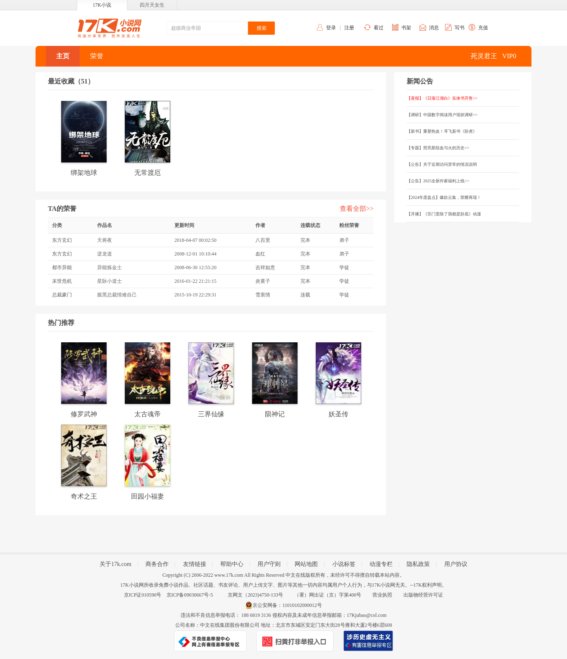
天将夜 (104, 240)
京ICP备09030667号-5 (190, 595)
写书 (460, 28)
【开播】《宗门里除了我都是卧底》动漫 (444, 214)
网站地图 (306, 564)
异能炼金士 (109, 267)
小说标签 (343, 564)
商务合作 (157, 564)
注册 (349, 28)
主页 (62, 56)
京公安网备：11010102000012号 (287, 605)
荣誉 (96, 56)
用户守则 (269, 564)
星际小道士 (109, 281)
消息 (434, 28)
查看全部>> (357, 208)
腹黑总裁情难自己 (117, 295)
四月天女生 (152, 5)
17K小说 (102, 5)
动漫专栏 (381, 564)
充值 (483, 28)
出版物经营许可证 (423, 595)
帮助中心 (231, 564)
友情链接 (194, 564)
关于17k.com (115, 564)
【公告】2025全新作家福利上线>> (438, 181)
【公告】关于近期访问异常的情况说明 (442, 164)
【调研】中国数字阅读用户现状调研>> (442, 114)
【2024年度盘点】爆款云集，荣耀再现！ (444, 197)
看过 (379, 28)
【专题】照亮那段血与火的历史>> (438, 148)
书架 (406, 28)
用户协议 (455, 564)
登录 (331, 28)
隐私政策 (418, 564)
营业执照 (382, 595)
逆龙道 (104, 254)
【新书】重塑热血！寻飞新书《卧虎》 (442, 131)
